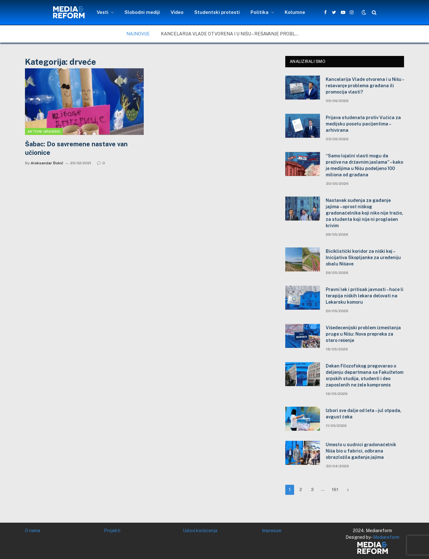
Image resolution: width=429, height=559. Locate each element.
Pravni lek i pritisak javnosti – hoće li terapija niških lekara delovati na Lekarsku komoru (364, 296)
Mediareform (386, 537)
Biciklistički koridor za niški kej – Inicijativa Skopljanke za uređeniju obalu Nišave (363, 257)
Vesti (102, 12)
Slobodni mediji (142, 12)
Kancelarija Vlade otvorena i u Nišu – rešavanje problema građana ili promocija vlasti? (232, 33)
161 (335, 489)
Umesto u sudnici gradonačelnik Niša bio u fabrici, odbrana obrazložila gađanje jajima (361, 451)
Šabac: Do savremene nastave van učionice (76, 148)
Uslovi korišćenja (200, 530)
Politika (260, 12)
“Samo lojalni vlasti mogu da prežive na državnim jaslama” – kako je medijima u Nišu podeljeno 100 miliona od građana (364, 165)
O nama (32, 530)
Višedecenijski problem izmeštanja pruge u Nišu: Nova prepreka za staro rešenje (363, 334)
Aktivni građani (43, 131)
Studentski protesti (217, 12)
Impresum (271, 530)
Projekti (112, 530)
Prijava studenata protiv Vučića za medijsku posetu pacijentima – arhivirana (363, 124)
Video (177, 12)
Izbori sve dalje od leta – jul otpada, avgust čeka (364, 413)
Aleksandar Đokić (47, 163)
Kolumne (295, 12)
